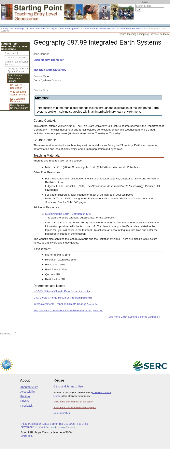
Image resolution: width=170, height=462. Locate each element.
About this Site (29, 387)
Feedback (26, 405)
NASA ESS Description (16, 86)
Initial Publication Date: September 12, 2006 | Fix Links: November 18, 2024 (55, 425)
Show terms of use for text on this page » (73, 401)
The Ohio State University (50, 69)
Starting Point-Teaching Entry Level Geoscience (23, 28)
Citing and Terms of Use (68, 386)
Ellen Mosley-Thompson (49, 59)
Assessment (11, 53)
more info (84, 291)
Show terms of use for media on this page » (74, 407)
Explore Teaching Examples (133, 34)
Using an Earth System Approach (64, 28)
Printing (25, 396)
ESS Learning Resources (17, 100)
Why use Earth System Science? (19, 93)
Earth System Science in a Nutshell (99, 28)
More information (61, 413)
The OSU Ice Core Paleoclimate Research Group (63, 310)
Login (145, 2)
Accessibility (27, 391)
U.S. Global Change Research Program (57, 297)
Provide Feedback (159, 34)
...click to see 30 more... (17, 58)
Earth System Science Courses (133, 28)
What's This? (27, 436)
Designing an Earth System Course (17, 70)
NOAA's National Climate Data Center (56, 291)
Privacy (24, 400)
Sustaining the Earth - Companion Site (68, 213)
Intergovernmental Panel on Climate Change (60, 303)
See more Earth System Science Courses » (134, 316)
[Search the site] (149, 6)
